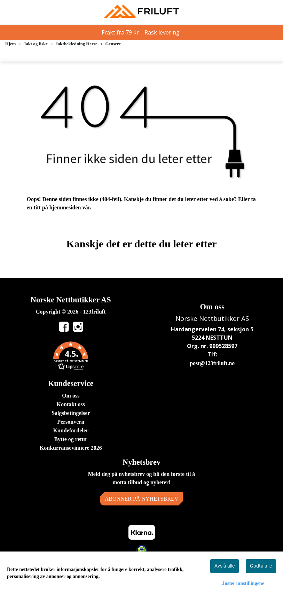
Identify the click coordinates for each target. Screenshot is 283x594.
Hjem (10, 43)
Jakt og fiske (33, 44)
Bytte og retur (70, 439)
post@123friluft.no (212, 363)
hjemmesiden (65, 207)
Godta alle (261, 566)
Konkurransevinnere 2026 (71, 448)
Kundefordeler (70, 430)
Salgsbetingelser (71, 413)
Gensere (111, 44)
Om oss (70, 396)
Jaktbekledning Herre (74, 44)
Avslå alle (224, 566)
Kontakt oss (71, 404)
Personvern (70, 422)
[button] (70, 357)
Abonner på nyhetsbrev (142, 499)
